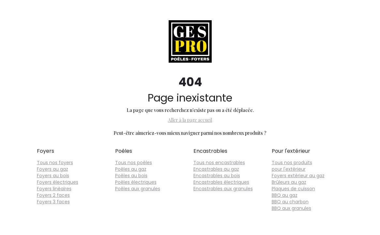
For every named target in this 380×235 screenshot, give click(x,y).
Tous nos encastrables (219, 162)
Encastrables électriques (221, 182)
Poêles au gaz (130, 169)
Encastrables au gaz (216, 169)
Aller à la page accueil (190, 120)
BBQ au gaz (284, 195)
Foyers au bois (53, 175)
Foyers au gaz (52, 169)
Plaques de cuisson (293, 188)
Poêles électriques (136, 182)
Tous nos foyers (55, 162)
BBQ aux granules (291, 208)
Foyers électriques (57, 182)
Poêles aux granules (137, 188)
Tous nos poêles (133, 162)
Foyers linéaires (54, 188)
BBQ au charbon (290, 201)
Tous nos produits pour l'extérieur (292, 165)
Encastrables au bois (216, 175)
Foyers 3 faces (53, 201)
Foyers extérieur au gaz (298, 175)
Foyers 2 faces (53, 195)
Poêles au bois (131, 175)
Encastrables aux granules (223, 188)
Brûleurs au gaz (289, 182)
